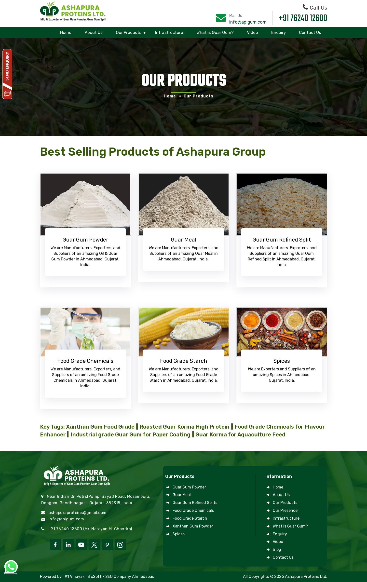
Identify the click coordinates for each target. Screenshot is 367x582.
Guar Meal (182, 494)
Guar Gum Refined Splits (195, 502)
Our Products (128, 32)
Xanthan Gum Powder (193, 526)
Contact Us (310, 32)
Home (65, 32)
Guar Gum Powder (189, 487)
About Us (94, 32)
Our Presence (285, 510)
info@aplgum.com (248, 22)
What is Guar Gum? (215, 32)
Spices (179, 534)
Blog (277, 549)
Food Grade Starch (190, 518)
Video (252, 32)
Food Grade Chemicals (193, 510)
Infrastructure (169, 32)
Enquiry (278, 32)
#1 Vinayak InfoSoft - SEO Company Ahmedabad (109, 576)
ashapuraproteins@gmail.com (78, 512)
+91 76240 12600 (303, 19)
